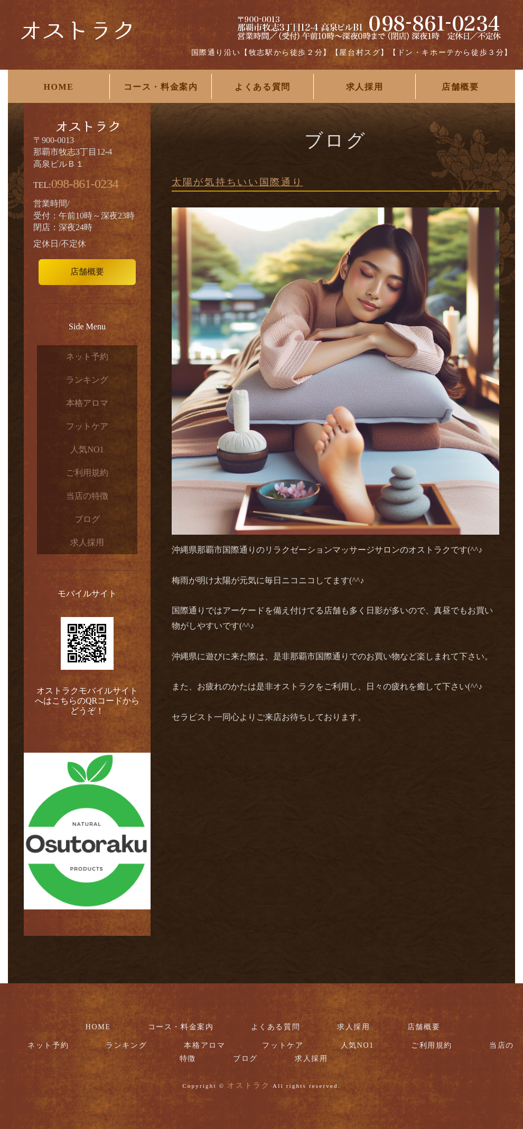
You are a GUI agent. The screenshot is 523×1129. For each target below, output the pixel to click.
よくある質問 (263, 86)
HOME (58, 86)
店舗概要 (460, 86)
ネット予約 (87, 356)
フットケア (87, 426)
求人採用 (364, 86)
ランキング (87, 379)
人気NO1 (87, 449)
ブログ (87, 519)
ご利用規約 (87, 472)
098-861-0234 (84, 184)
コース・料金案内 (161, 86)
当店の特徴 (87, 495)
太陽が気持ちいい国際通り (237, 182)
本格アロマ (87, 403)
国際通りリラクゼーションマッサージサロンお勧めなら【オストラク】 (76, 37)
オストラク (248, 1085)
